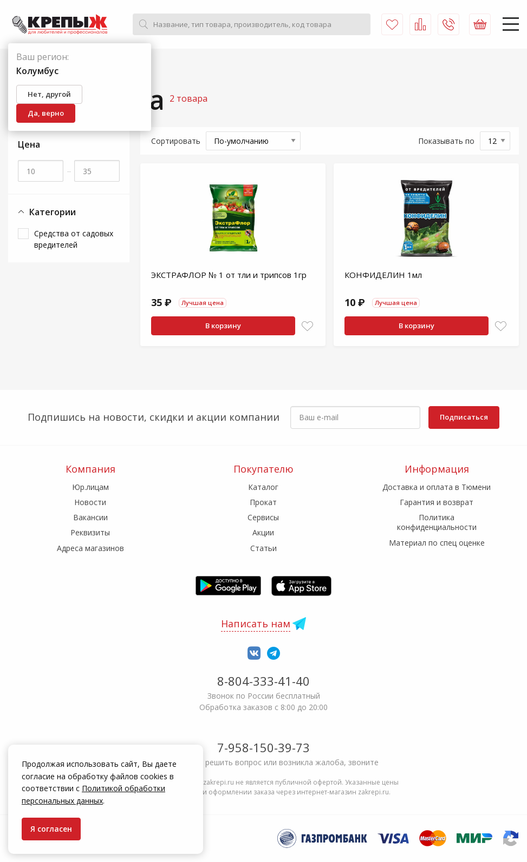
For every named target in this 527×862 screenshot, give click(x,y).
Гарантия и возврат (436, 502)
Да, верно (46, 113)
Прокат (263, 502)
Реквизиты (90, 532)
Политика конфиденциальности (437, 522)
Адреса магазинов (90, 548)
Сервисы (263, 517)
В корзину (223, 325)
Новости (90, 502)
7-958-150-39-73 (263, 747)
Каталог (263, 487)
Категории (47, 212)
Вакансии (90, 517)
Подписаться (464, 417)
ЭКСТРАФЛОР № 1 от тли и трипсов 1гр (229, 274)
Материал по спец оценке (437, 543)
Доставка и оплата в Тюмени (436, 487)
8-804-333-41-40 (263, 681)
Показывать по (446, 141)
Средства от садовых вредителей (73, 239)
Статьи (263, 548)
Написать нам (255, 623)
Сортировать (175, 141)
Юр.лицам (90, 487)
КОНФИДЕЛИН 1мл (383, 274)
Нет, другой (49, 94)
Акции (263, 532)
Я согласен (51, 829)
